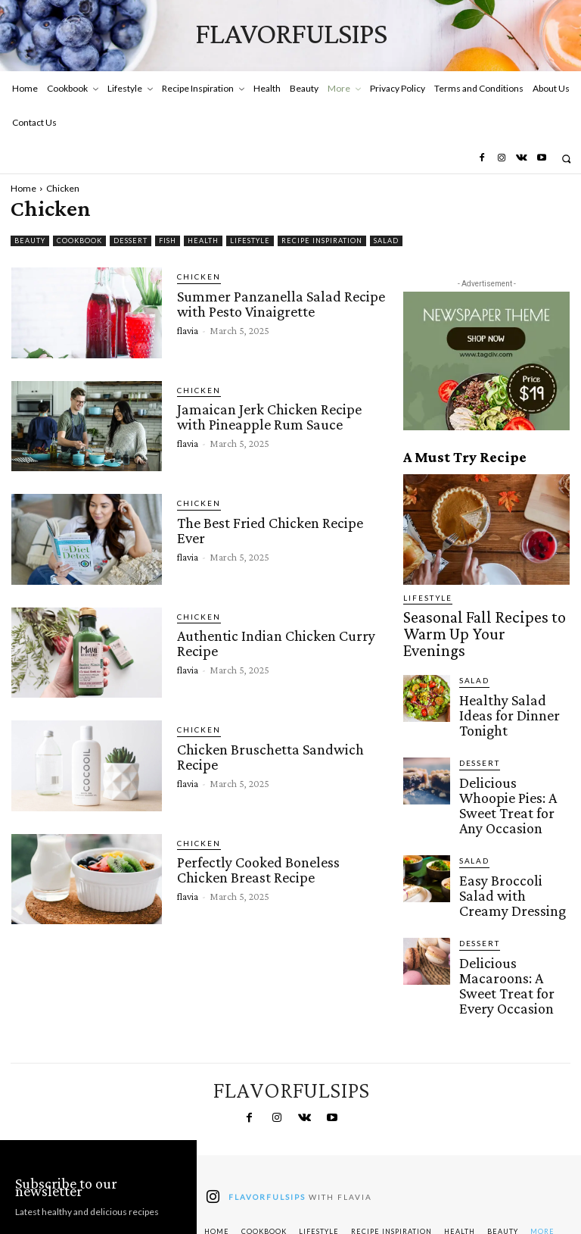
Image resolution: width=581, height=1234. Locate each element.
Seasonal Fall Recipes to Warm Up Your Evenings (475, 619)
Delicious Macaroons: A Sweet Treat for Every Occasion (510, 870)
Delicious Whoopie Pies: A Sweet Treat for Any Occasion (511, 740)
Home (23, 188)
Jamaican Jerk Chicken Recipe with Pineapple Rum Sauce (282, 415)
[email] (98, 1126)
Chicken (195, 277)
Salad (386, 241)
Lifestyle (250, 241)
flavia (187, 326)
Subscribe (98, 1168)
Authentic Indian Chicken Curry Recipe (273, 641)
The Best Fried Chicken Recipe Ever (267, 528)
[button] (566, 158)
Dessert (130, 241)
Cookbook (79, 241)
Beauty (30, 241)
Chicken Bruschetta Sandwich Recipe (267, 754)
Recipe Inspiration (322, 241)
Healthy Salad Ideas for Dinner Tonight (508, 673)
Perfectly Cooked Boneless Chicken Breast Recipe (280, 868)
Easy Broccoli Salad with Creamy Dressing (510, 803)
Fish (167, 241)
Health (203, 241)
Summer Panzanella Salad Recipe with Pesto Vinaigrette (277, 301)
